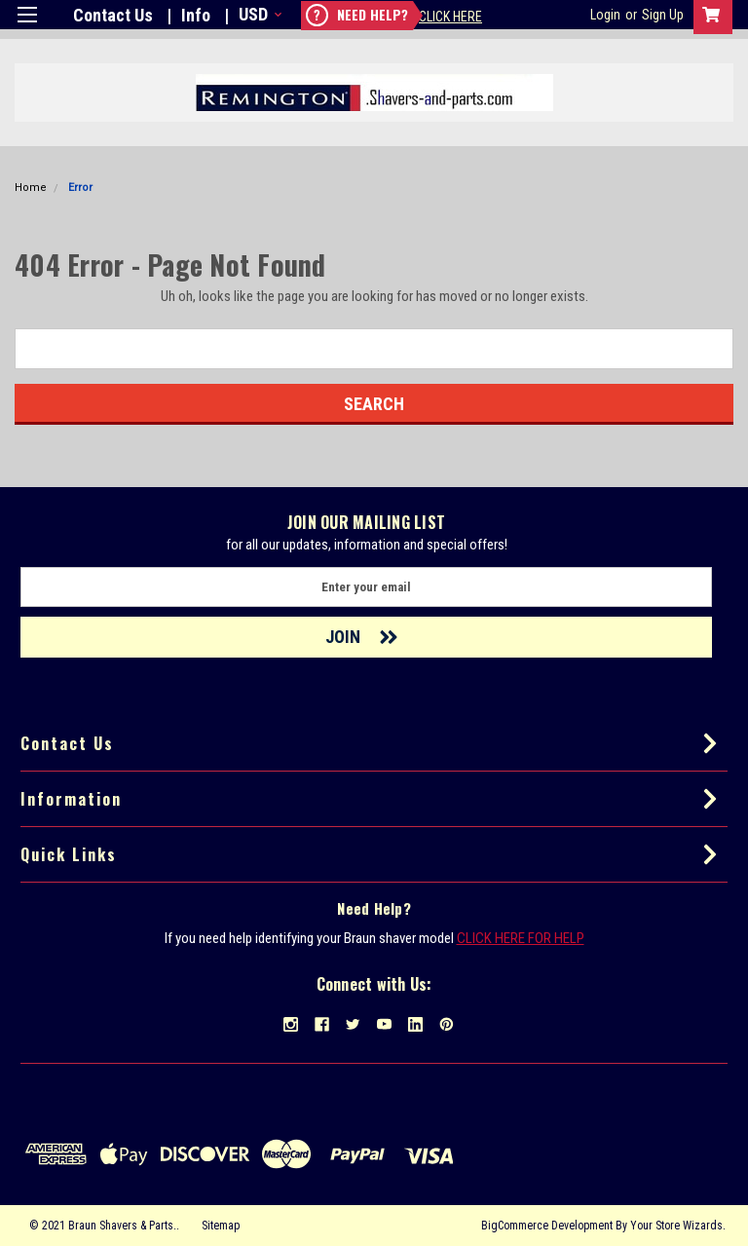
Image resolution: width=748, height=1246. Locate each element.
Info (195, 15)
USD (259, 14)
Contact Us (113, 15)
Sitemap (221, 1225)
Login (605, 14)
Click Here (450, 16)
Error (80, 187)
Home (31, 187)
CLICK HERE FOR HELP (520, 938)
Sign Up (663, 14)
